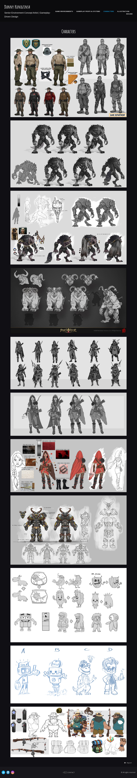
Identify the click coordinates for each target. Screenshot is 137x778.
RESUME (129, 14)
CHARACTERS (108, 11)
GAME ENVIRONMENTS (64, 11)
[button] (128, 762)
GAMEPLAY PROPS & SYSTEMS (88, 11)
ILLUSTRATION (123, 11)
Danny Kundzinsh (17, 7)
